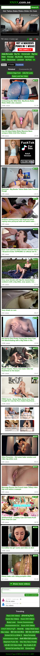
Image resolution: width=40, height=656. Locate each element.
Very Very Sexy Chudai (28, 642)
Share (4, 65)
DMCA (19, 654)
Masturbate (11, 60)
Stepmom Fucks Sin (11, 642)
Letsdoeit (20, 60)
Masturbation (29, 57)
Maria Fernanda (29, 635)
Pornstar (10, 57)
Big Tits (17, 54)
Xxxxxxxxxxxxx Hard (10, 638)
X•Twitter (11, 65)
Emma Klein (30, 648)
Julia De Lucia (7, 54)
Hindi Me (20, 629)
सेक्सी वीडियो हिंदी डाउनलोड (28, 638)
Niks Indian (5, 632)
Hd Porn (28, 60)
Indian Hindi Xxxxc (32, 629)
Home (8, 654)
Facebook (19, 65)
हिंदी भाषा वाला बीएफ (17, 632)
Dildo (3, 60)
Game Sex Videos (12, 619)
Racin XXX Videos (13, 616)
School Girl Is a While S (13, 635)
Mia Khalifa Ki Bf (29, 645)
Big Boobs (19, 57)
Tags (13, 654)
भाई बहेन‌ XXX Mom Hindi (13, 645)
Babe (3, 57)
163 (29, 39)
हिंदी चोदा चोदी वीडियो (32, 632)
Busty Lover (11, 622)
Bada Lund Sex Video (20, 76)
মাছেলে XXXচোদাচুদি (8, 629)
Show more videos (20, 584)
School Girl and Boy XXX (15, 648)
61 (36, 39)
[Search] (16, 7)
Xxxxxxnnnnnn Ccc (12, 625)
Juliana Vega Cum (14, 73)
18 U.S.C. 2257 (28, 654)
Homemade (26, 54)
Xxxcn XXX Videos (27, 619)
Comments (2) (25, 69)
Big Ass (34, 54)
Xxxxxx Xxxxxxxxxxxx (25, 622)
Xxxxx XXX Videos (27, 625)
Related (11, 69)
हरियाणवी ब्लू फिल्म (27, 616)
